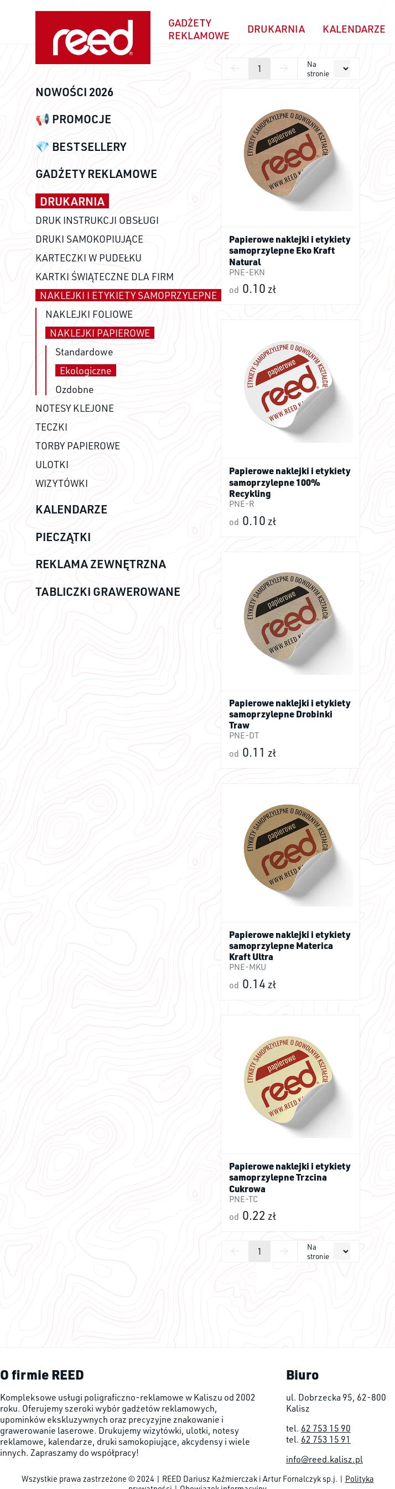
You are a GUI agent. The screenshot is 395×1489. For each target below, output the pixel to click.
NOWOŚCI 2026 (74, 91)
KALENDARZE (71, 508)
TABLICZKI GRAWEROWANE (107, 591)
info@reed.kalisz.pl (324, 1459)
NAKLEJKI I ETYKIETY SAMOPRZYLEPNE (128, 295)
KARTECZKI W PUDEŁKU (88, 257)
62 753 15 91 (326, 1439)
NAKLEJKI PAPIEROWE (100, 333)
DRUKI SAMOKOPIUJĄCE (89, 239)
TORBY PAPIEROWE (77, 445)
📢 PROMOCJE (73, 118)
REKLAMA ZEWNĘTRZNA (100, 563)
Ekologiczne (86, 370)
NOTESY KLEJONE (74, 408)
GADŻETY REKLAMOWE (96, 173)
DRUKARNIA (72, 200)
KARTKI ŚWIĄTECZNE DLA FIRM (104, 276)
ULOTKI (52, 464)
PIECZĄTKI (63, 536)
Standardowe (84, 351)
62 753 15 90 (326, 1428)
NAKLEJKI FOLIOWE (89, 314)
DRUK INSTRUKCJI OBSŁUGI (97, 220)
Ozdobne (74, 389)
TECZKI (51, 427)
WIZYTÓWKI (61, 483)
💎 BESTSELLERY (80, 146)
